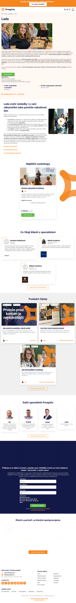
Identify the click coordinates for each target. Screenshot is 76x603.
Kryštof (28, 422)
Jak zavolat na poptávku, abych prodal (16, 328)
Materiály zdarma (41, 580)
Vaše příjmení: (23, 484)
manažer (23, 501)
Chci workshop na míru (11, 150)
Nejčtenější (33, 340)
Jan (9, 422)
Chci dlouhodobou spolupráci (12, 153)
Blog (38, 582)
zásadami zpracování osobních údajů (40, 509)
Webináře (56, 578)
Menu (73, 10)
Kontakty (56, 582)
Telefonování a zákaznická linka (47, 382)
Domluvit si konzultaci (10, 146)
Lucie (66, 422)
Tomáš (47, 422)
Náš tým (10, 14)
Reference (56, 573)
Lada (25, 191)
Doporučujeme (57, 576)
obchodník (29, 501)
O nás (5, 14)
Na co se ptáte (41, 584)
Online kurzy (40, 591)
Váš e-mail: (23, 490)
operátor (36, 501)
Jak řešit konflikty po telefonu (32, 370)
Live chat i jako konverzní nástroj (52, 328)
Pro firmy (14, 591)
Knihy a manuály (41, 578)
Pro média (56, 580)
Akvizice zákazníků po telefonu (32, 188)
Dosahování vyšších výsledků (66, 340)
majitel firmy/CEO (25, 497)
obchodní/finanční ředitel (27, 499)
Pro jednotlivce (22, 591)
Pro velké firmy (5, 591)
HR (36, 499)
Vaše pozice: (23, 496)
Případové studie (41, 576)
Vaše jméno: (23, 479)
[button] (61, 121)
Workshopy (31, 591)
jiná (22, 502)
